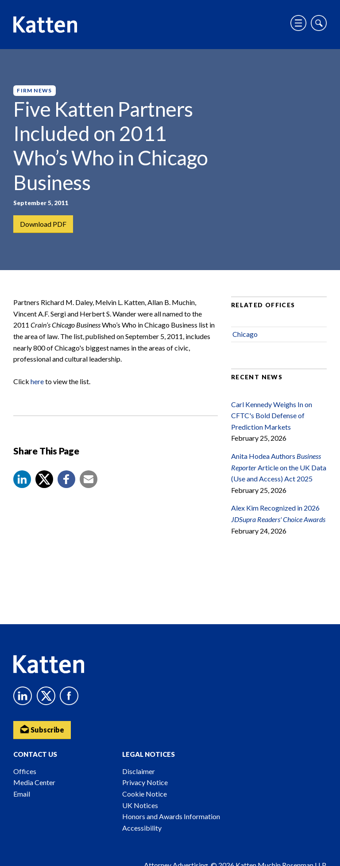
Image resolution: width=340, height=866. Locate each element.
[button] (22, 479)
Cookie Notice (144, 794)
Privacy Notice (145, 782)
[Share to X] (44, 479)
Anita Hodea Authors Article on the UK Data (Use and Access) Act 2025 (278, 467)
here (37, 381)
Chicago (245, 334)
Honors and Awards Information (171, 816)
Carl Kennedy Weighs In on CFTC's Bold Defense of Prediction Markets (271, 415)
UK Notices (140, 805)
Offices (24, 771)
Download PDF (43, 224)
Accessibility (142, 828)
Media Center (34, 782)
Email (21, 794)
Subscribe (42, 729)
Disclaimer (138, 771)
